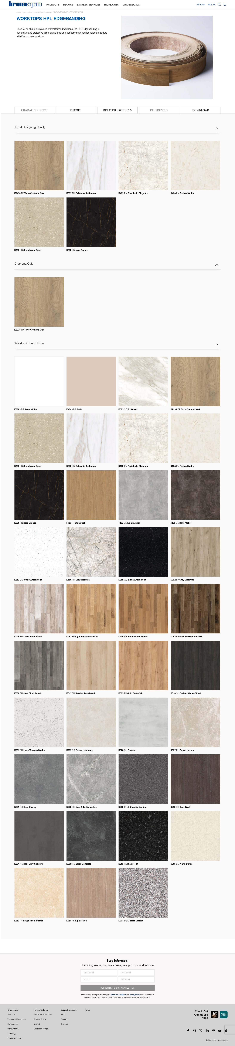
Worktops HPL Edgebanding (68, 12)
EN (209, 4)
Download (200, 110)
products (52, 4)
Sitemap (64, 1024)
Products (27, 12)
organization (131, 4)
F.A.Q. (63, 1014)
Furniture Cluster (14, 1038)
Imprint (37, 1024)
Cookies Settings (41, 1029)
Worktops (48, 12)
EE (214, 4)
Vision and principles (16, 1019)
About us (11, 1014)
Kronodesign (38, 12)
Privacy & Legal (41, 1009)
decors (68, 4)
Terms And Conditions (43, 1014)
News (87, 1009)
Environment (12, 1024)
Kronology (11, 1033)
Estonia (201, 4)
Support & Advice (69, 1009)
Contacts (64, 1019)
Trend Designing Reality (116, 128)
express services (89, 4)
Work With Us (12, 1029)
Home (19, 12)
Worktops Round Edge (116, 344)
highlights (111, 4)
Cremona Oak (116, 264)
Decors (76, 110)
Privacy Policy (40, 1019)
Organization (13, 1009)
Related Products (117, 110)
